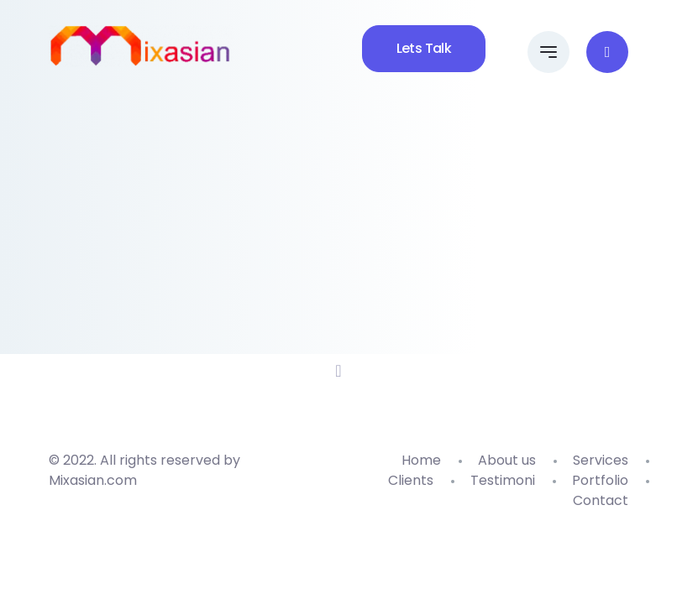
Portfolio (600, 480)
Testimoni (502, 480)
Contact (600, 500)
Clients (410, 480)
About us (507, 460)
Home (421, 460)
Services (600, 460)
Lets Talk (423, 48)
